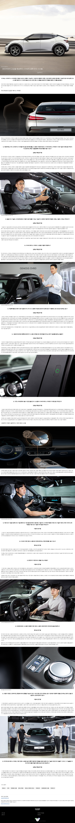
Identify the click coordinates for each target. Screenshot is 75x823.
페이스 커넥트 (20, 788)
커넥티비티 (38, 788)
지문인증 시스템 (14, 788)
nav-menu (37, 820)
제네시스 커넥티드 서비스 (29, 788)
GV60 (8, 788)
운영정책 (39, 814)
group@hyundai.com (5, 798)
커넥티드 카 (53, 788)
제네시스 (41, 72)
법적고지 (3, 814)
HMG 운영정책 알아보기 (5, 803)
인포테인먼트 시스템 (45, 788)
